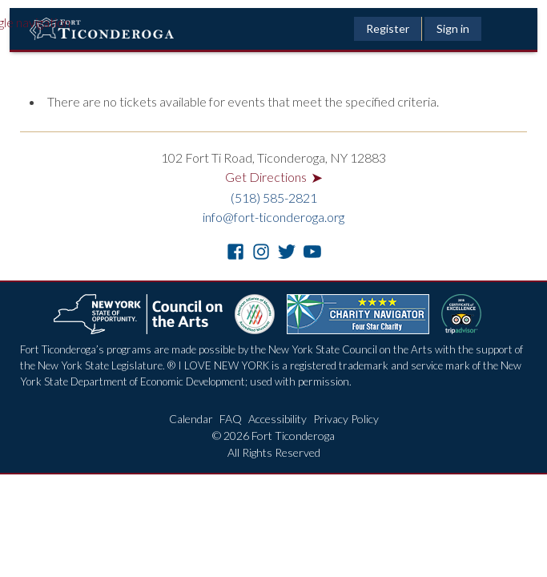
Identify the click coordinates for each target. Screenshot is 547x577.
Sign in (452, 28)
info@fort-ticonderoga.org (273, 216)
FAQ (230, 419)
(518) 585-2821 (274, 197)
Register (387, 28)
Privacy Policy (346, 419)
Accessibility (277, 419)
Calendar (191, 419)
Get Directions (274, 176)
